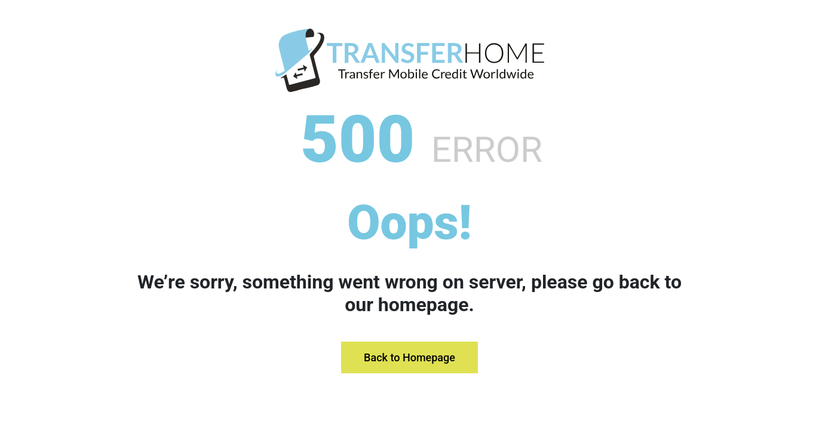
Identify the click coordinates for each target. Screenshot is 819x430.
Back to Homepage (409, 357)
